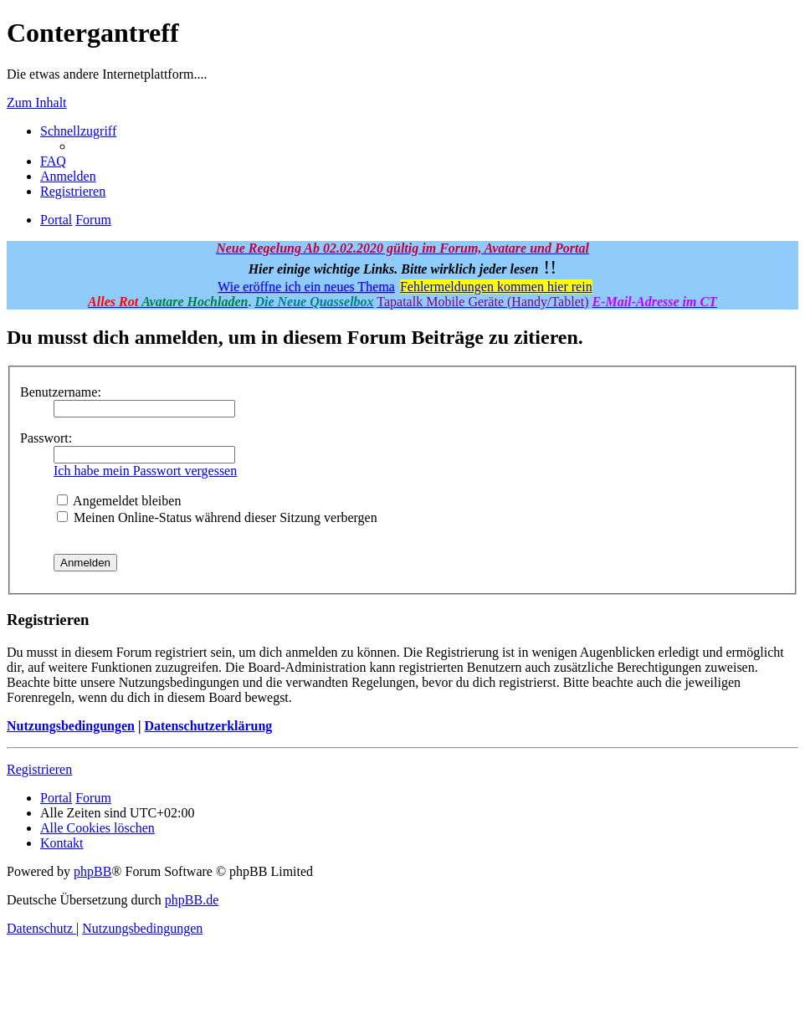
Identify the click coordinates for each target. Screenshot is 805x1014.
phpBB (92, 871)
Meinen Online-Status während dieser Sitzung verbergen (217, 517)
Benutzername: (60, 392)
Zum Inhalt (37, 102)
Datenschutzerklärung (208, 726)
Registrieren (39, 769)
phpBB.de (191, 900)
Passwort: (46, 438)
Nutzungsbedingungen (71, 726)
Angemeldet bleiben (119, 501)
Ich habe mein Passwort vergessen (145, 470)
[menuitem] (53, 161)
